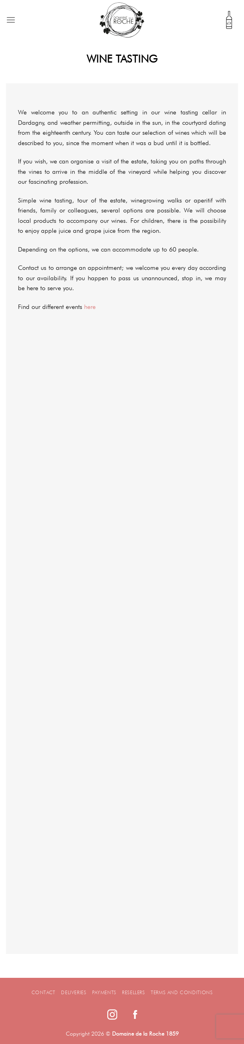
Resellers (133, 992)
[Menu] (11, 19)
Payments (104, 992)
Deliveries (73, 992)
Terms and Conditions (182, 992)
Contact (43, 992)
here (90, 307)
